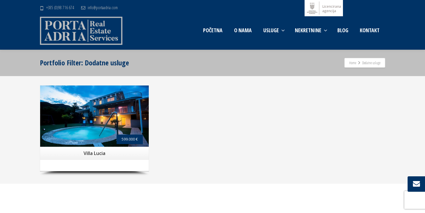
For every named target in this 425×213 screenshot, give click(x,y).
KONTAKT (370, 30)
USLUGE (274, 30)
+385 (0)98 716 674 (60, 7)
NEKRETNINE (311, 30)
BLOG (342, 30)
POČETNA (213, 30)
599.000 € (130, 139)
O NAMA (243, 30)
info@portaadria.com (103, 7)
